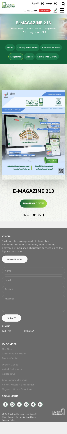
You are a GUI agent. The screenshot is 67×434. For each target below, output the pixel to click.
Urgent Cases (10, 374)
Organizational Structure (17, 399)
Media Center (34, 28)
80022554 (29, 341)
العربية (35, 3)
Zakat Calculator (12, 379)
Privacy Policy (9, 430)
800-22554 (30, 11)
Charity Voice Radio (28, 47)
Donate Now (14, 270)
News (10, 47)
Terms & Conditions (26, 427)
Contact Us (8, 383)
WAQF (49, 3)
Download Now (33, 203)
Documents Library (47, 56)
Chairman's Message (14, 390)
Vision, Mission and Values (18, 394)
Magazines (50, 28)
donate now (45, 11)
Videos (29, 56)
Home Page (17, 28)
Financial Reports (51, 47)
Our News (8, 359)
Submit (11, 329)
